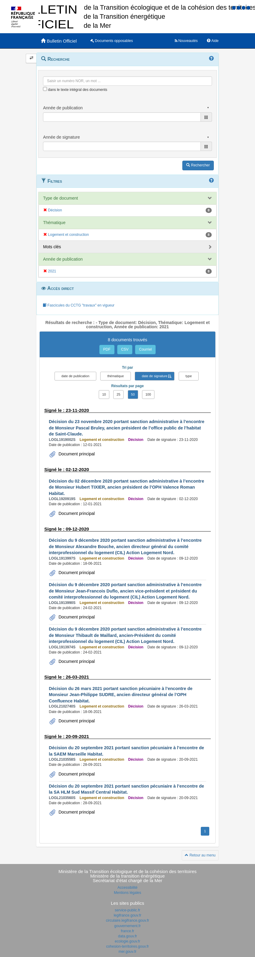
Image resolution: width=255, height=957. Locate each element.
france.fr (127, 931)
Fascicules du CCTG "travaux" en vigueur (78, 305)
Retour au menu (200, 855)
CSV (125, 349)
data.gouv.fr (127, 936)
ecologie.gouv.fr (127, 941)
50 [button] (133, 394)
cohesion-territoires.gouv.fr (127, 946)
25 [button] (118, 394)
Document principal (76, 453)
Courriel (145, 349)
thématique (115, 376)
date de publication (75, 376)
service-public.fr (127, 910)
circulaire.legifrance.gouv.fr (127, 920)
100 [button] (148, 394)
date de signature (154, 376)
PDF (107, 349)
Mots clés (52, 246)
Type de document (60, 198)
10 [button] (104, 394)
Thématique (54, 222)
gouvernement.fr (127, 926)
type (189, 376)
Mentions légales (127, 893)
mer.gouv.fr (127, 951)
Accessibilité (127, 887)
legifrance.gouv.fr (127, 915)
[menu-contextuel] (45, 89)
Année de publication (63, 259)
